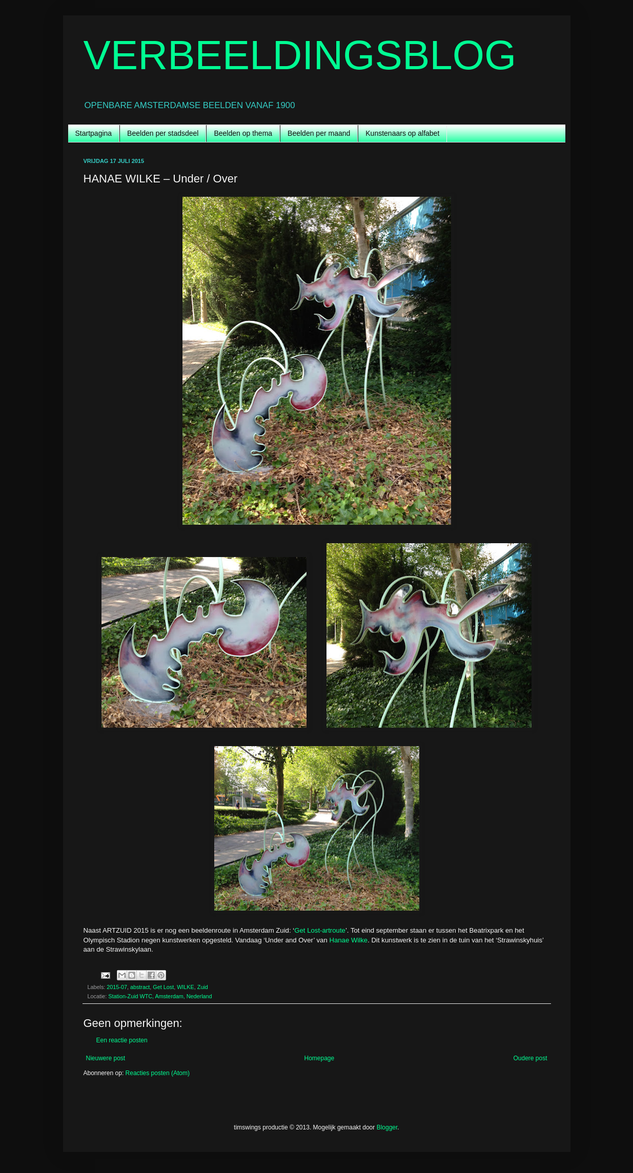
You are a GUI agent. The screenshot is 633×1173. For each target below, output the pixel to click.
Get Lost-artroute (319, 930)
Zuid (202, 987)
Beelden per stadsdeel (162, 133)
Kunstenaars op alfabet (402, 133)
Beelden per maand (319, 133)
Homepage (319, 1058)
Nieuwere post (106, 1058)
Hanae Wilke (348, 940)
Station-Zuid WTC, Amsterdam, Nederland (160, 996)
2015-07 (117, 987)
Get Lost (163, 987)
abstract (140, 987)
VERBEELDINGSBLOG (300, 55)
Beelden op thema (243, 133)
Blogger (387, 1127)
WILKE (185, 987)
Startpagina (93, 133)
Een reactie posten (122, 1040)
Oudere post (530, 1058)
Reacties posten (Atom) (158, 1073)
